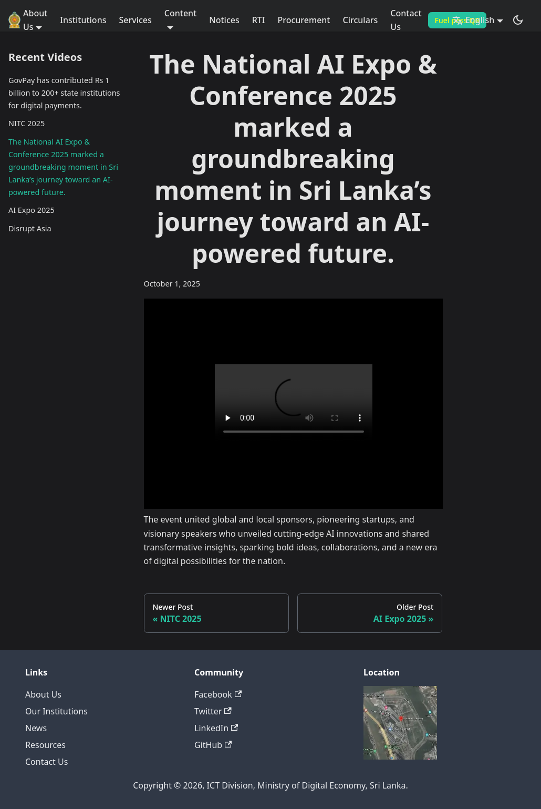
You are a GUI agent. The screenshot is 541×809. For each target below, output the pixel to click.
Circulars (360, 20)
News (36, 728)
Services (135, 20)
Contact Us (405, 20)
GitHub (213, 745)
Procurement (304, 20)
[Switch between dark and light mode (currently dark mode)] (517, 20)
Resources (45, 745)
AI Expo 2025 (31, 210)
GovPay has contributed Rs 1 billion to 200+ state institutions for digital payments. (64, 92)
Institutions (83, 20)
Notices (224, 20)
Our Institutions (56, 711)
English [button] (473, 20)
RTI (258, 20)
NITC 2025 (26, 123)
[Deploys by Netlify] (400, 756)
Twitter (213, 711)
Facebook (218, 694)
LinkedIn (216, 728)
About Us (43, 694)
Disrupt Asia (29, 228)
